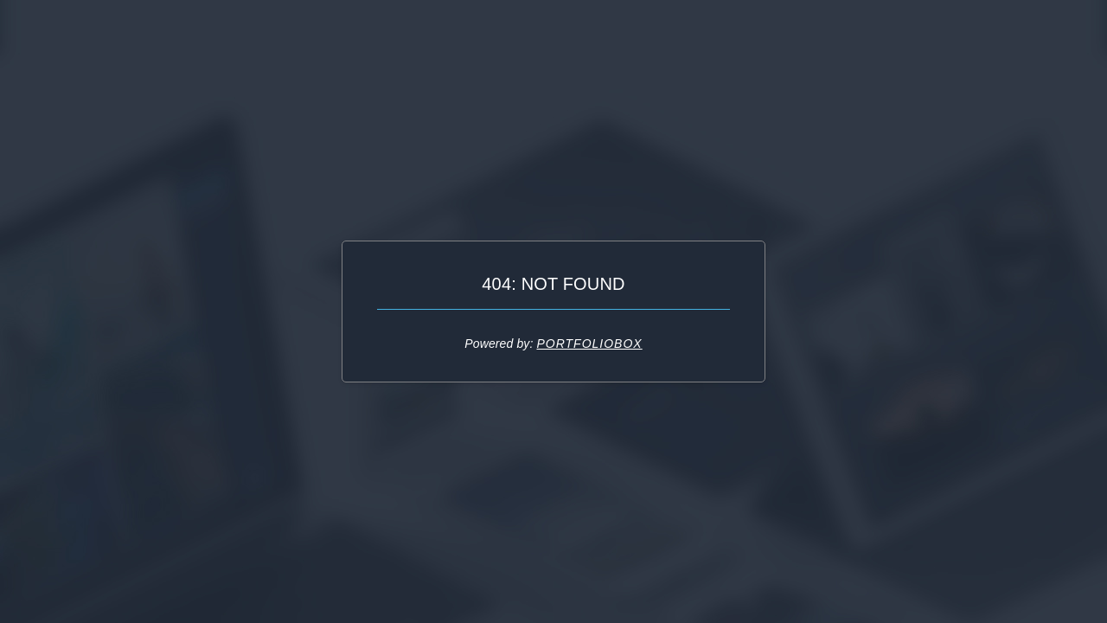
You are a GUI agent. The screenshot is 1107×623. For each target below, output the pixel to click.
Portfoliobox (589, 343)
